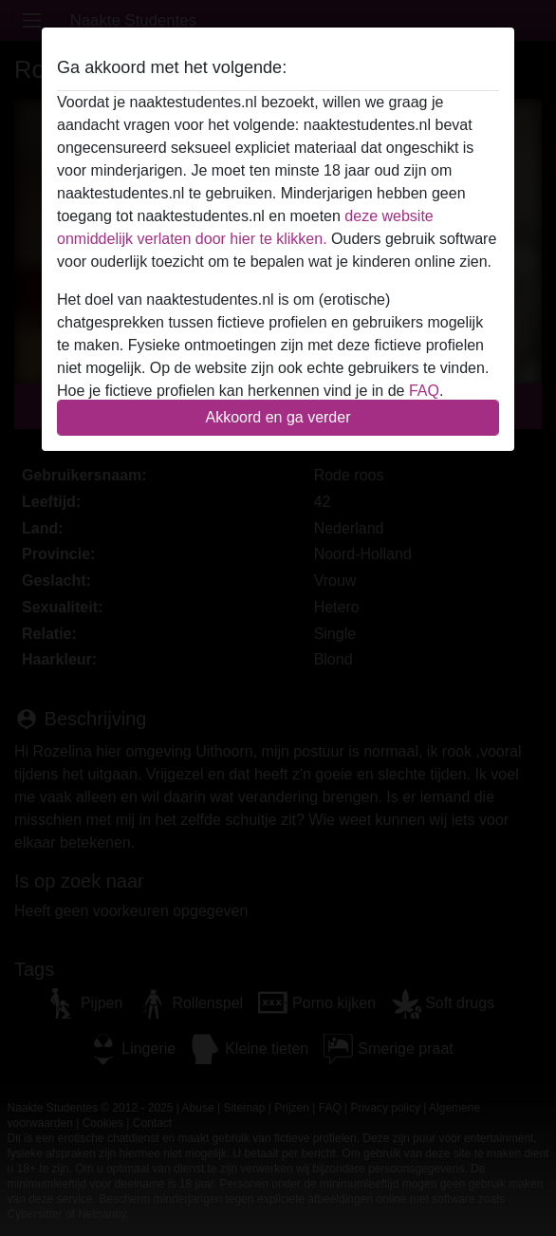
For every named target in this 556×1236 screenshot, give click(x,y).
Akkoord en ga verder (278, 417)
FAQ (424, 391)
